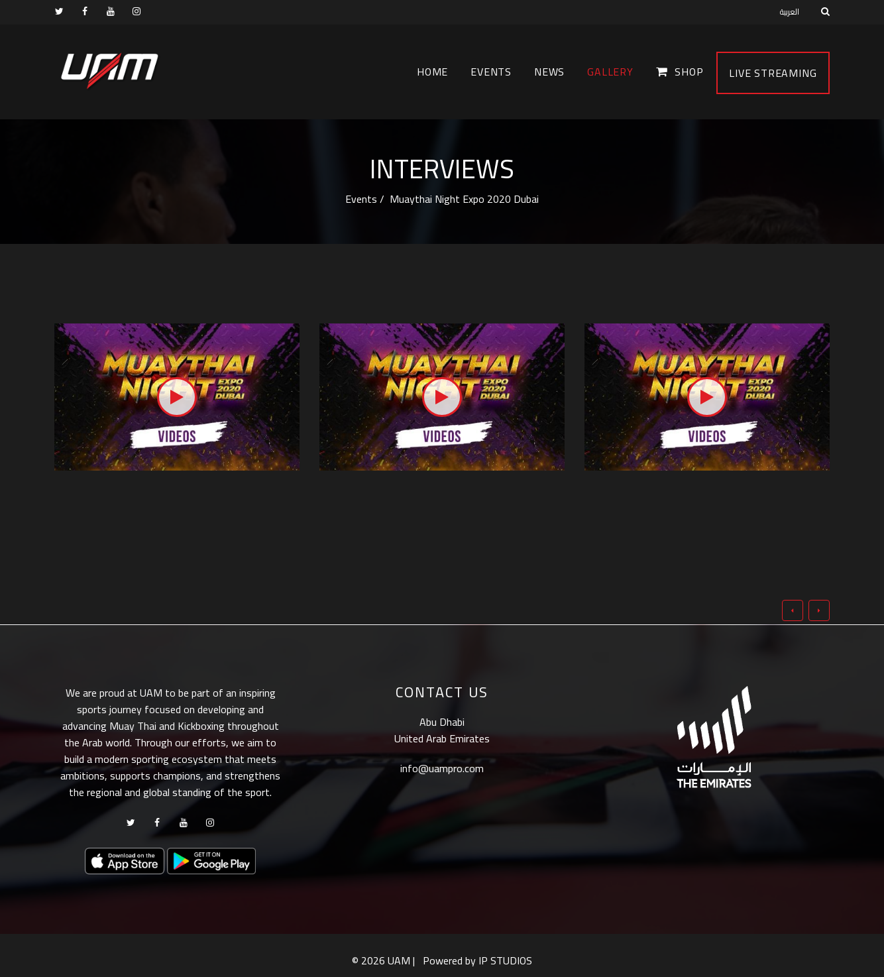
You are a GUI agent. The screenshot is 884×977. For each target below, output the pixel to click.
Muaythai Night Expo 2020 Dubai (463, 199)
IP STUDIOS (505, 960)
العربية (789, 11)
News (549, 72)
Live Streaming (772, 73)
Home (432, 72)
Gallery (610, 72)
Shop (680, 72)
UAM (399, 960)
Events (491, 72)
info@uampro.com (442, 768)
